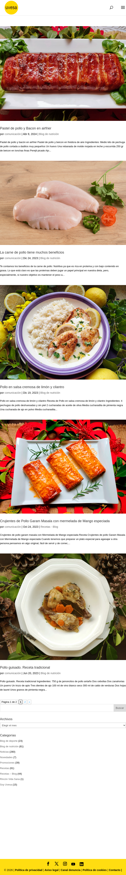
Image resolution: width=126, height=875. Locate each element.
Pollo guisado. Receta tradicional (25, 667)
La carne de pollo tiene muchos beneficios (32, 252)
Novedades (6, 757)
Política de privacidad (29, 870)
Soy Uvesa (6, 784)
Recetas (4, 768)
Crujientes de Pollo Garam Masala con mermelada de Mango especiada (55, 521)
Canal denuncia (70, 870)
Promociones (7, 762)
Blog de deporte (9, 740)
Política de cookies (95, 870)
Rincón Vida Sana (10, 779)
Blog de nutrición (49, 134)
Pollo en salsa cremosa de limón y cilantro (32, 387)
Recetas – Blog (8, 773)
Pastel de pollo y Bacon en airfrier (25, 128)
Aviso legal (52, 870)
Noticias (4, 751)
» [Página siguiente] (29, 701)
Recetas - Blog (49, 526)
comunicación (13, 134)
